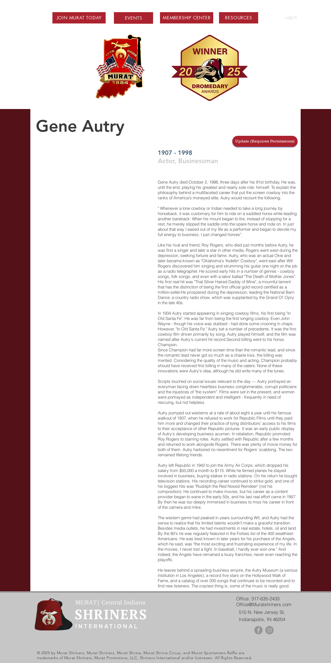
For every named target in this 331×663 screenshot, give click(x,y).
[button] (79, 17)
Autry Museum (265, 570)
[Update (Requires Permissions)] (265, 141)
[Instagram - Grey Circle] (269, 630)
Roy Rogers (212, 245)
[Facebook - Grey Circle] (258, 630)
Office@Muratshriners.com (263, 604)
